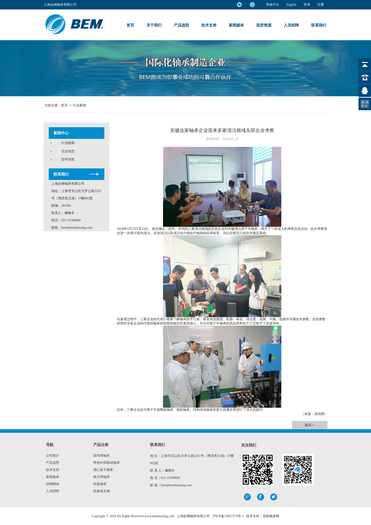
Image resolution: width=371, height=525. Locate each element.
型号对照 (68, 159)
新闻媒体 (236, 25)
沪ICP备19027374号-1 (227, 516)
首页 (130, 25)
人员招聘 (291, 25)
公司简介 (52, 455)
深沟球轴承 (101, 455)
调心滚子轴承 (103, 470)
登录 (307, 4)
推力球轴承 (101, 477)
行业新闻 (79, 105)
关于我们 (154, 25)
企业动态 (68, 151)
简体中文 (272, 4)
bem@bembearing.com (76, 227)
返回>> (310, 425)
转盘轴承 (99, 484)
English (291, 4)
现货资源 (263, 25)
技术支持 (208, 25)
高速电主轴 (101, 491)
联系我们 (318, 25)
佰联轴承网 (271, 516)
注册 (320, 4)
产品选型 (181, 25)
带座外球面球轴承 (106, 462)
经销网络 (52, 484)
